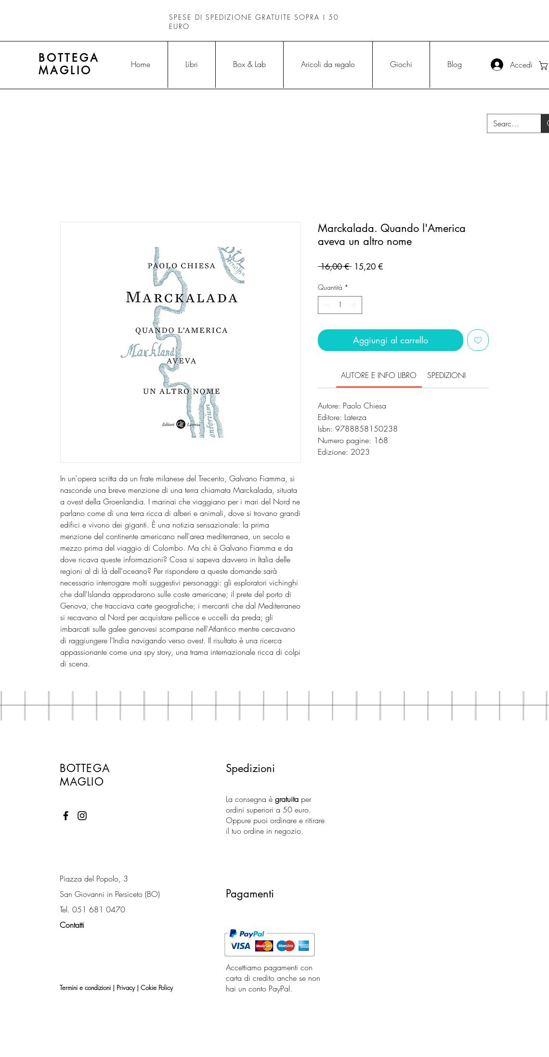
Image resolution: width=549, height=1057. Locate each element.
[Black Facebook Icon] (66, 816)
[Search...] (507, 123)
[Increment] (355, 305)
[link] (379, 375)
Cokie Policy (157, 987)
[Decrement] (325, 305)
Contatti (72, 925)
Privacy (126, 987)
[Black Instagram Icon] (82, 816)
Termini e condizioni (85, 987)
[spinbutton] (340, 305)
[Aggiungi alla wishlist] (478, 340)
